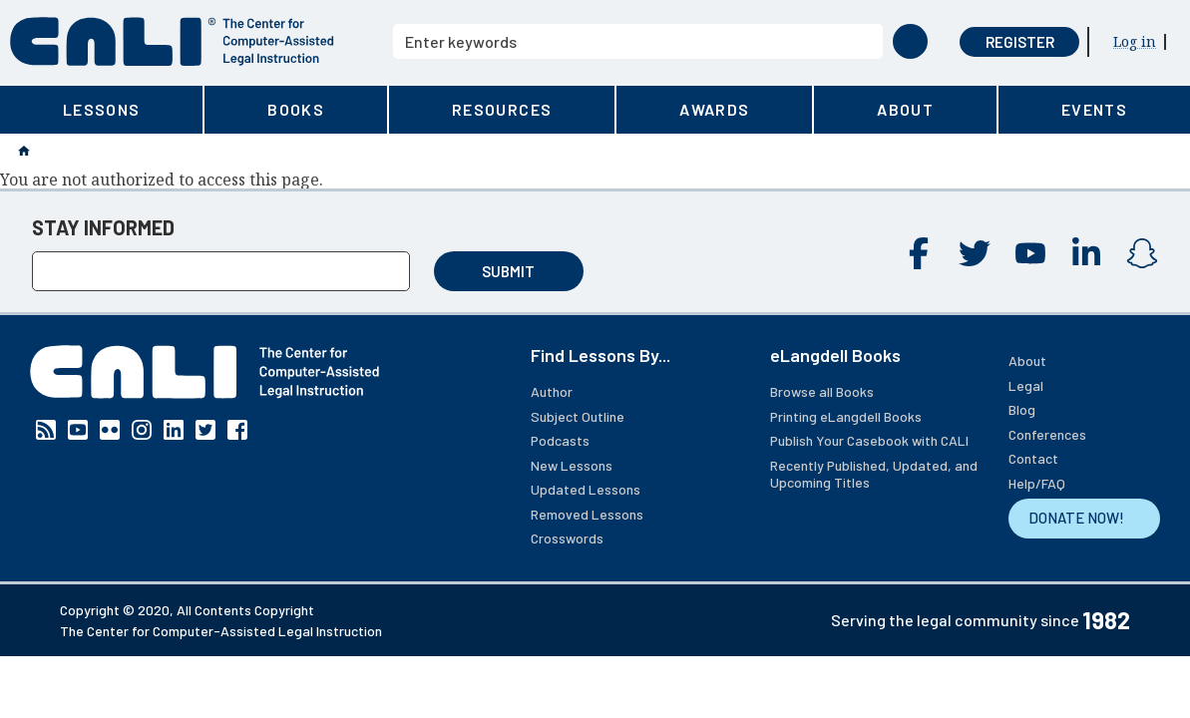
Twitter (975, 253)
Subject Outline (577, 416)
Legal (1025, 385)
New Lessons (571, 465)
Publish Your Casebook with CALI (869, 440)
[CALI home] (172, 41)
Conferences (1047, 434)
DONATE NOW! (1076, 518)
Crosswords (567, 538)
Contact (1033, 458)
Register (1020, 42)
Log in (1134, 41)
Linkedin (1086, 253)
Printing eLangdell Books (846, 416)
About (1027, 360)
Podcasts (560, 440)
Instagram (1142, 253)
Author (552, 391)
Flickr (110, 430)
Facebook (919, 253)
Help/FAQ (1036, 483)
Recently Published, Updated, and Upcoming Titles (874, 474)
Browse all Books (822, 391)
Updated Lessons (585, 489)
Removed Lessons (587, 514)
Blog (1021, 409)
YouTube (1030, 253)
